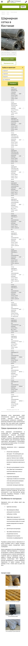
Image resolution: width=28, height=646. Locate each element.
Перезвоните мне (9, 63)
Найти (23, 6)
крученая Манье (6, 52)
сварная (14, 52)
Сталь (8, 12)
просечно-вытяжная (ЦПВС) (9, 54)
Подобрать (13, 83)
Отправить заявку (9, 59)
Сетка (8, 13)
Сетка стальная (14, 12)
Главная (3, 12)
